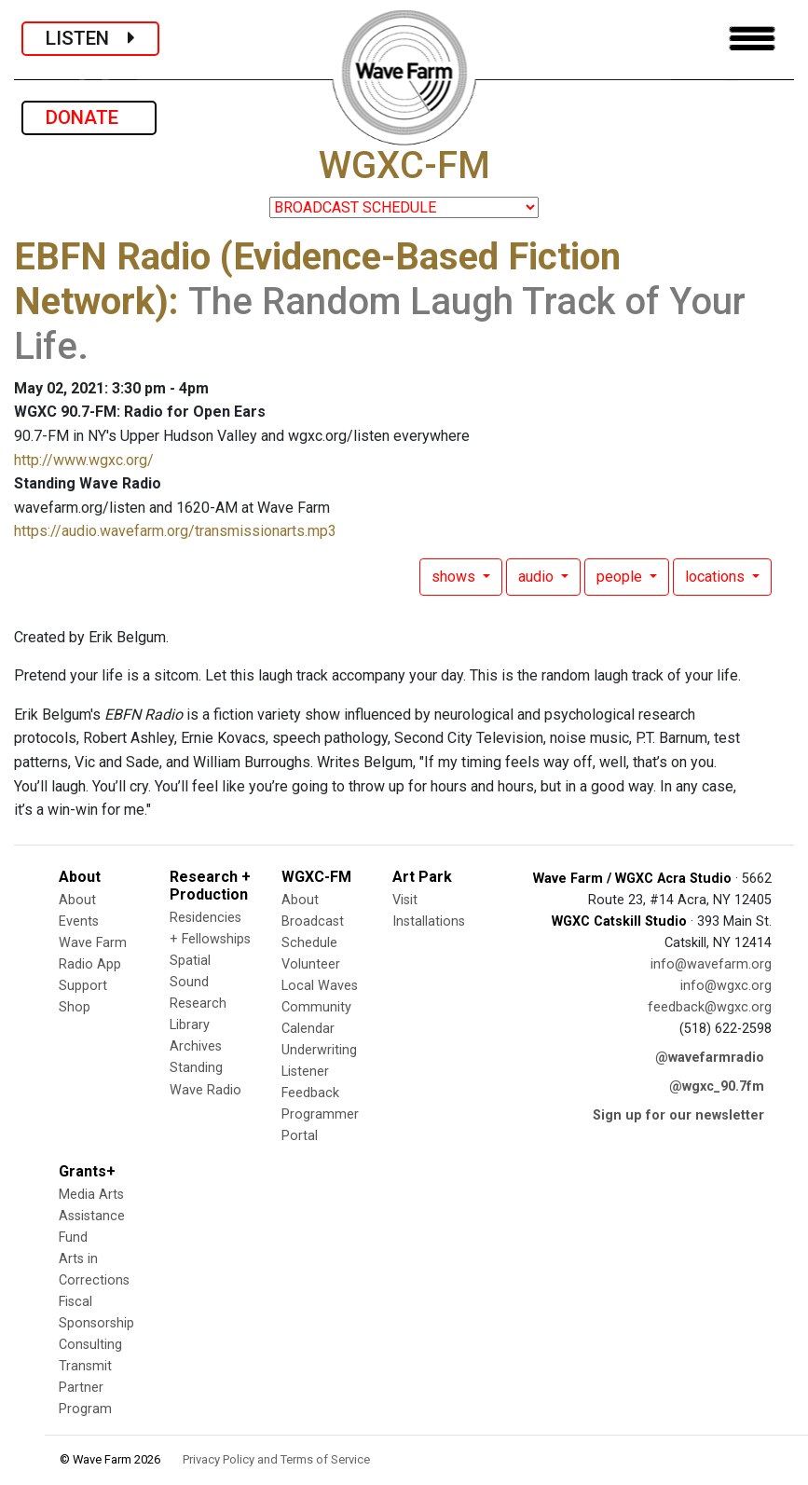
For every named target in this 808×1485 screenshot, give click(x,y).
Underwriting (319, 1050)
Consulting (90, 1345)
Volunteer (310, 964)
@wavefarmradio (709, 1058)
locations (716, 576)
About (77, 900)
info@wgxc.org (726, 986)
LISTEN (90, 38)
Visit (405, 900)
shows (455, 576)
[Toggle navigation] (752, 38)
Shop (74, 1007)
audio (537, 576)
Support (83, 986)
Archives (196, 1046)
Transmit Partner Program (85, 1387)
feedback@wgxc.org (710, 1007)
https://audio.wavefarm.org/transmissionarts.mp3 (175, 531)
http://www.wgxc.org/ (84, 460)
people (621, 576)
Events (79, 921)
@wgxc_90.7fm (716, 1086)
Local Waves (319, 986)
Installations (428, 921)
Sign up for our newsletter (678, 1115)
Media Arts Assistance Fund (92, 1216)
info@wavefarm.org (711, 964)
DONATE (89, 117)
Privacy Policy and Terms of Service (276, 1459)
